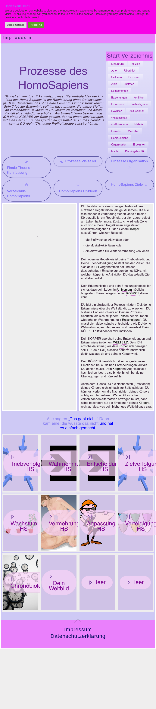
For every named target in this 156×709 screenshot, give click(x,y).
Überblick (129, 70)
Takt (122, 316)
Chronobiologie (30, 582)
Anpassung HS (101, 523)
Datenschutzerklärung (78, 636)
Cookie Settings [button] (15, 25)
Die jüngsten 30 (134, 151)
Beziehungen (119, 97)
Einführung (117, 64)
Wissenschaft (119, 118)
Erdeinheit (139, 144)
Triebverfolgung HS (30, 463)
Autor (114, 70)
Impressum (17, 37)
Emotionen (117, 104)
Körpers (144, 403)
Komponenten (119, 91)
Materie (138, 124)
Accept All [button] (36, 25)
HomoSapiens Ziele (129, 184)
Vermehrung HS (64, 523)
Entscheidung (131, 320)
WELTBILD (120, 342)
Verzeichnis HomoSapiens (18, 190)
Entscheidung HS (104, 463)
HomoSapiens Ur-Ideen (78, 187)
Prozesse (133, 77)
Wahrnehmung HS (67, 463)
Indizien (135, 64)
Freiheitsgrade (139, 104)
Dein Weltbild (59, 583)
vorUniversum (119, 124)
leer (97, 582)
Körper (134, 229)
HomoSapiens (119, 138)
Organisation (118, 144)
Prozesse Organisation (129, 164)
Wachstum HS (24, 523)
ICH (96, 267)
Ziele (114, 84)
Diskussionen (137, 111)
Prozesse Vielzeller (78, 161)
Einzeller (116, 131)
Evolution (116, 111)
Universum (124, 289)
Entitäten (129, 84)
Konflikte (138, 97)
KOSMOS (132, 293)
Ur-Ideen (116, 77)
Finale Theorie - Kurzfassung (19, 167)
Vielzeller (133, 131)
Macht (115, 151)
